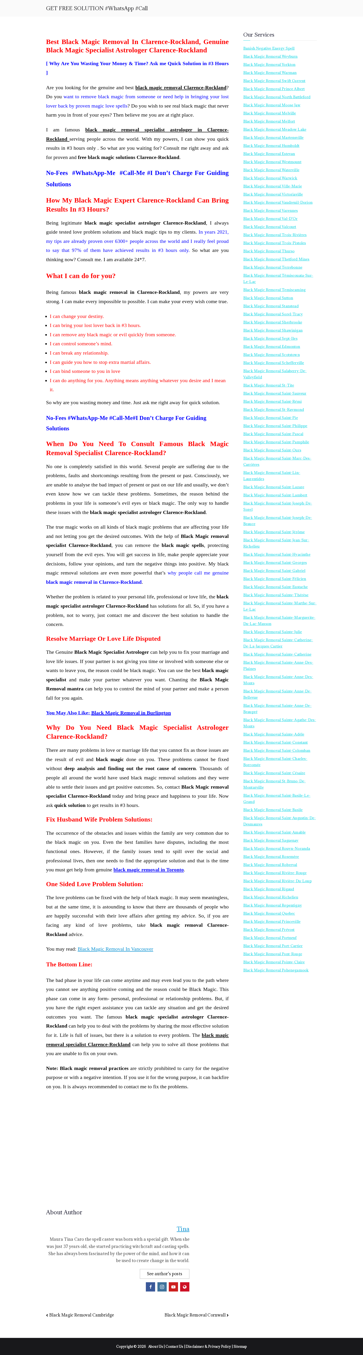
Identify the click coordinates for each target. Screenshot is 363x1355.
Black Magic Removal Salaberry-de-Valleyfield (275, 373)
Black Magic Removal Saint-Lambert (275, 495)
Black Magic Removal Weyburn (270, 56)
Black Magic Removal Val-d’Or (270, 218)
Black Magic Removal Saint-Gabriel (274, 570)
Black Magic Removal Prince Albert (274, 88)
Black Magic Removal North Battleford (276, 97)
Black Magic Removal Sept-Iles (270, 338)
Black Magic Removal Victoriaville (273, 194)
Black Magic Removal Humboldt (271, 145)
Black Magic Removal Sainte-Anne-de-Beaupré (277, 708)
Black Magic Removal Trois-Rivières (275, 234)
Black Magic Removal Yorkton (269, 64)
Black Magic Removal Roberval (270, 864)
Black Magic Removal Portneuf (270, 937)
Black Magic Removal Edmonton (271, 346)
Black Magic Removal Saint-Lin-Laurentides (271, 475)
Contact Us (174, 1346)
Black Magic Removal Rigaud (268, 889)
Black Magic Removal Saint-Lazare (273, 487)
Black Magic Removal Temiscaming (274, 289)
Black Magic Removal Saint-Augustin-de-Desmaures (279, 821)
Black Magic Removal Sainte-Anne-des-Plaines (278, 665)
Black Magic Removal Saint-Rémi (272, 401)
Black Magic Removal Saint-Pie (270, 417)
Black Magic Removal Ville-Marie (272, 186)
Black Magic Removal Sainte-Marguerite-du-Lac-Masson (279, 620)
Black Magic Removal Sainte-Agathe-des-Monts (279, 722)
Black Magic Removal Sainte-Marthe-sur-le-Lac (279, 606)
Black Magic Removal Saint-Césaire (274, 773)
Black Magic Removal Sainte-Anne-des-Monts (278, 679)
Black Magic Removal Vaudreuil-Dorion (278, 202)
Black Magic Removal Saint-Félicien (274, 578)
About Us (155, 1346)
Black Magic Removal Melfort (269, 121)
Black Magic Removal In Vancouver (115, 949)
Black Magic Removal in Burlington (131, 713)
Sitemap (240, 1346)
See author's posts (164, 1273)
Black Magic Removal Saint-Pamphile (276, 442)
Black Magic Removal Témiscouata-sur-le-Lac (278, 278)
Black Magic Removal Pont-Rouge (272, 954)
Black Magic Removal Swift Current (274, 80)
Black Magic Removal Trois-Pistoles (274, 243)
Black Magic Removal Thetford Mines (276, 259)
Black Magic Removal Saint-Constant (275, 742)
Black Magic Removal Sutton (268, 297)
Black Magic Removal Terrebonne (272, 267)
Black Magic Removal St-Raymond (273, 409)
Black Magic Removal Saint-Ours (272, 450)
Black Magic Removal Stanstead (271, 306)
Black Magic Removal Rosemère (271, 856)
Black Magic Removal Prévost (269, 929)
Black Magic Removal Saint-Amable (274, 832)
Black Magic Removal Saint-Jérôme (274, 532)
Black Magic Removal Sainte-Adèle (273, 734)
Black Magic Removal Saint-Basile (273, 809)
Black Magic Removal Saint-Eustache (275, 586)
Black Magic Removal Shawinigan (273, 330)
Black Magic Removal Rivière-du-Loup (277, 881)
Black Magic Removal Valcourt (269, 226)
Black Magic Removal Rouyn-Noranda (276, 848)
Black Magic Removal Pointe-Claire (274, 962)
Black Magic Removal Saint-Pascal (273, 434)
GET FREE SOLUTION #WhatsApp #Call (97, 8)
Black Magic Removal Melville (269, 113)
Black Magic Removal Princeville (271, 921)
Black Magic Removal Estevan (269, 153)
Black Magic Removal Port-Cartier (273, 945)
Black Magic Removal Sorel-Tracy (273, 314)
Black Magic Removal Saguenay (271, 840)
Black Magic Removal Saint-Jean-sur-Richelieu (276, 543)
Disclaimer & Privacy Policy (208, 1346)
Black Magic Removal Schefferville (273, 362)
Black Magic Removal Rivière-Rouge (275, 872)
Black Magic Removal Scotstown (271, 354)
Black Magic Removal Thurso (268, 251)
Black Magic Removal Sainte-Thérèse (276, 595)
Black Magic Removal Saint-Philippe (275, 425)
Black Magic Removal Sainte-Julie (272, 631)
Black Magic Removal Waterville (271, 170)
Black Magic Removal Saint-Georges (275, 562)
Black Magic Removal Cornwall (195, 1315)
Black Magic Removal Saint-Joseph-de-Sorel (277, 506)
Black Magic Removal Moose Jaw (271, 105)
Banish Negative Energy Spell (269, 48)
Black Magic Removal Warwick (270, 178)
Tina (183, 1229)
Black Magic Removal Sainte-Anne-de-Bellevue (277, 694)
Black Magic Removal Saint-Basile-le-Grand (276, 798)
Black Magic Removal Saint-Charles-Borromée (275, 761)
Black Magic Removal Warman (270, 72)
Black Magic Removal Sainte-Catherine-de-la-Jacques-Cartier (278, 643)
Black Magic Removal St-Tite (268, 385)
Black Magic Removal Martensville (273, 137)
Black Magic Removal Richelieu (270, 897)
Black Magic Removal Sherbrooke (272, 322)
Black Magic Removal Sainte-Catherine (277, 654)
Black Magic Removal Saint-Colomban (276, 750)
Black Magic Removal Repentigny (272, 905)
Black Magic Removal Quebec (269, 913)
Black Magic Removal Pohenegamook (276, 970)
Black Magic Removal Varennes (270, 210)
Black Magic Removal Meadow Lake (274, 129)
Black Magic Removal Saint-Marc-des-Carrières (277, 461)
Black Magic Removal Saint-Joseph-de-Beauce (277, 520)
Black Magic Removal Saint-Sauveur (275, 393)
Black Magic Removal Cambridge (81, 1315)
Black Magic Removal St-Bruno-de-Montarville (274, 784)
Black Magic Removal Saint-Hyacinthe (276, 554)
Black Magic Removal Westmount (272, 161)
